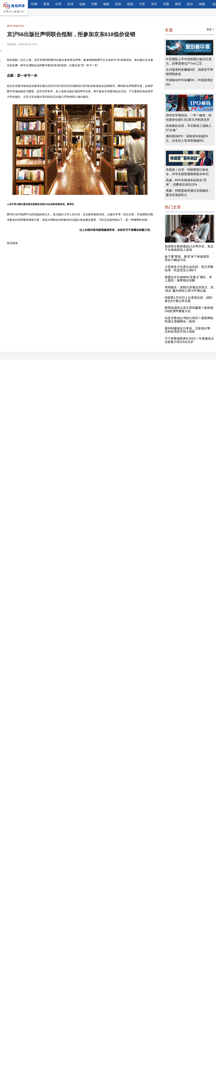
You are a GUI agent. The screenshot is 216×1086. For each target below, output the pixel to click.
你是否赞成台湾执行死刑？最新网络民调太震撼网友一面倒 (189, 319)
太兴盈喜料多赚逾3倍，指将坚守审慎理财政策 (189, 72)
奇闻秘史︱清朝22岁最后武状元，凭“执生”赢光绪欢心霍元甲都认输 (189, 289)
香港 (46, 4)
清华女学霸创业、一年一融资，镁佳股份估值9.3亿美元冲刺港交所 (188, 117)
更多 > (210, 29)
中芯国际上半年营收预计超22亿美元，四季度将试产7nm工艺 (189, 61)
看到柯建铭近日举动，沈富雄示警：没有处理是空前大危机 (189, 330)
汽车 (142, 4)
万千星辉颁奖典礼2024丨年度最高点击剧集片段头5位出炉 (189, 340)
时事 (34, 4)
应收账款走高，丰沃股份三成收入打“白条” (188, 128)
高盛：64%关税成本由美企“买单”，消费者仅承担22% (186, 182)
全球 (70, 4)
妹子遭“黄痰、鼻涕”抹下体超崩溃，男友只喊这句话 (188, 258)
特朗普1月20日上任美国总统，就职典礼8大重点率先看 (188, 299)
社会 (21, 26)
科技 (118, 4)
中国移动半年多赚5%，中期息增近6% (189, 82)
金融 (82, 4)
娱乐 (190, 4)
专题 (166, 4)
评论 (154, 4)
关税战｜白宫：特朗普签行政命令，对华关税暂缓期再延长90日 (187, 172)
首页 (9, 26)
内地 (15, 26)
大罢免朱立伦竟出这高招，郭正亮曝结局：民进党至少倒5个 (189, 268)
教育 (178, 4)
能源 (130, 4)
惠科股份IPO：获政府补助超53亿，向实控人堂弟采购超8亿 (187, 138)
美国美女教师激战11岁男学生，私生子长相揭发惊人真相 (189, 248)
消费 (94, 4)
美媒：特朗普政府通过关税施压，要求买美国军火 (188, 193)
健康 (106, 4)
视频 (202, 4)
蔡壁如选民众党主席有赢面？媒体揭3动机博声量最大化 (189, 309)
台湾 (58, 4)
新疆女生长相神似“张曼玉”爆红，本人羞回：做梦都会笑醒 (188, 278)
